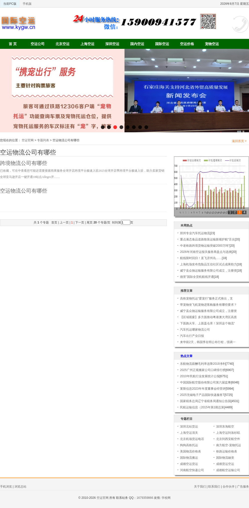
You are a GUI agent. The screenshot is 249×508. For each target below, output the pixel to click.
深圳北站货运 (189, 426)
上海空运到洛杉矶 (228, 433)
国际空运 (162, 44)
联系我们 (214, 486)
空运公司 (38, 44)
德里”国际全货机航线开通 (197, 277)
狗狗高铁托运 (189, 445)
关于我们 (200, 486)
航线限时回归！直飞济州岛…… (201, 258)
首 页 (13, 44)
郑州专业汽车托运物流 (195, 233)
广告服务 (243, 486)
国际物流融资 (225, 457)
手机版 (27, 3)
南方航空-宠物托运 (228, 445)
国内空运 (137, 44)
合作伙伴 (229, 486)
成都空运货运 (189, 464)
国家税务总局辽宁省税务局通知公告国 (205, 401)
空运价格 (187, 44)
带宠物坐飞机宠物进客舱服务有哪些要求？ (208, 304)
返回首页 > (239, 141)
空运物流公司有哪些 (23, 191)
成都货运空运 (225, 464)
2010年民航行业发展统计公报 (200, 376)
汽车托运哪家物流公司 (195, 329)
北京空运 (62, 44)
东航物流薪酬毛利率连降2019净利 (203, 363)
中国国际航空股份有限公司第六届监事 (205, 382)
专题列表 (43, 140)
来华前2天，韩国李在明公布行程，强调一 (208, 342)
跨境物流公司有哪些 (23, 163)
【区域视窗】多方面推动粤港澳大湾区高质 (208, 317)
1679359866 (144, 498)
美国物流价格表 (190, 451)
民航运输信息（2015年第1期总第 (202, 407)
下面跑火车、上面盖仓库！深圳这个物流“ (207, 323)
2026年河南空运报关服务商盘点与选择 (206, 252)
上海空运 (87, 44)
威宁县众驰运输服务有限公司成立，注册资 (208, 270)
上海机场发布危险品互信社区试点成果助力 (208, 264)
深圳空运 (112, 44)
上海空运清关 (189, 433)
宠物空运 (212, 44)
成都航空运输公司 (228, 470)
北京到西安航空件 (228, 439)
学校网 (166, 498)
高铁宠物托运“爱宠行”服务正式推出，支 (206, 298)
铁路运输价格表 (226, 451)
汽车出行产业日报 (192, 336)
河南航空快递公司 (192, 470)
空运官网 (28, 140)
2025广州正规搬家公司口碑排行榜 (203, 370)
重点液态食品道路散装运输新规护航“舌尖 (207, 239)
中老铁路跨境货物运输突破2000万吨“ (205, 245)
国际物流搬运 (189, 457)
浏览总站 (20, 486)
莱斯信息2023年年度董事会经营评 (203, 388)
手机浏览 (6, 486)
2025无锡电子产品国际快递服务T (202, 395)
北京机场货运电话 (192, 439)
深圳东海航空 (225, 426)
